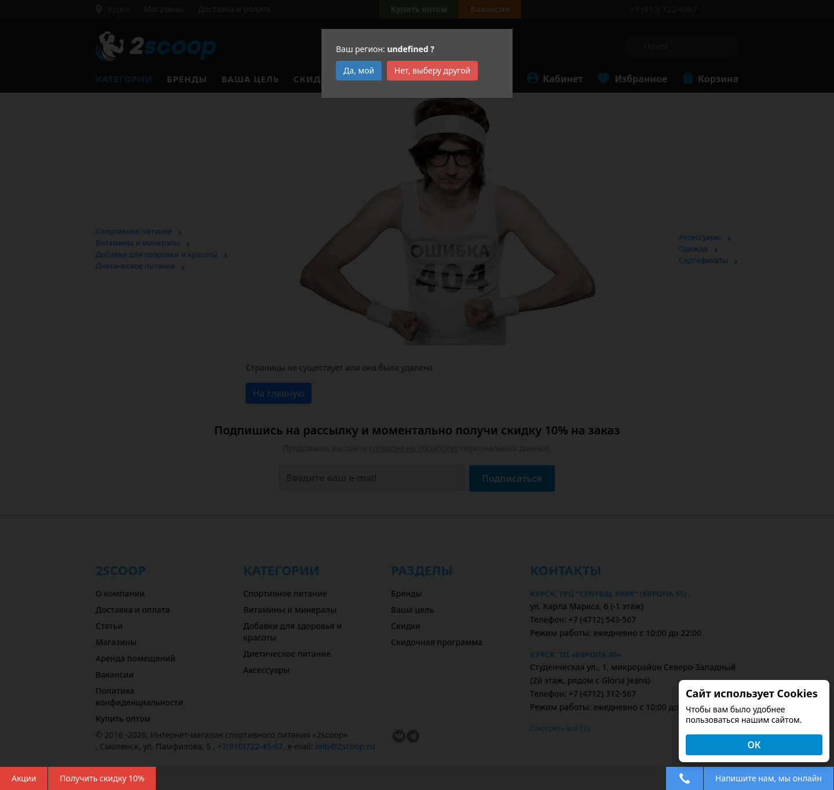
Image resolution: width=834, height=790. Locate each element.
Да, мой (358, 70)
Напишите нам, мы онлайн (768, 778)
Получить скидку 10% (102, 778)
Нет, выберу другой (432, 70)
